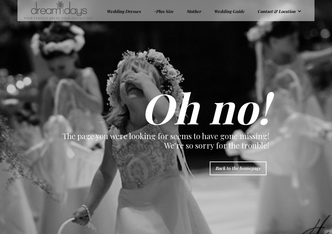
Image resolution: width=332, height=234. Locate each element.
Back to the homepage (238, 168)
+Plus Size (163, 11)
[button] (279, 10)
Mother (193, 11)
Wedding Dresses (124, 11)
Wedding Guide (229, 11)
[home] (56, 10)
